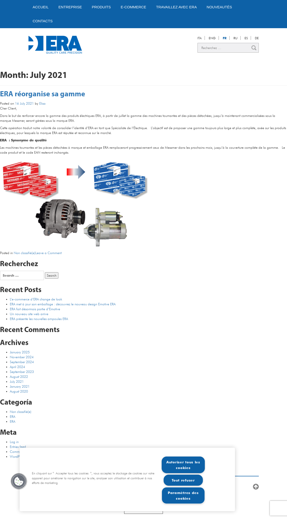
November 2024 (22, 357)
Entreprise (70, 7)
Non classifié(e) (24, 253)
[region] (127, 479)
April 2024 (17, 367)
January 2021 (20, 386)
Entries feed (18, 447)
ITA (199, 38)
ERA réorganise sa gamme (42, 94)
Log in (14, 442)
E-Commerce (133, 7)
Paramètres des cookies (183, 495)
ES (246, 38)
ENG (212, 38)
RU (235, 38)
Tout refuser (183, 480)
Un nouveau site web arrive (29, 314)
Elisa (42, 103)
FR (224, 38)
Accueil (41, 7)
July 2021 (17, 381)
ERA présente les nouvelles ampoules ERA (39, 319)
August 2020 (19, 391)
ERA (12, 417)
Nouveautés (219, 7)
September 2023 (22, 372)
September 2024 (22, 362)
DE (257, 38)
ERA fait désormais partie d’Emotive (35, 309)
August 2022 (19, 377)
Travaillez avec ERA (176, 7)
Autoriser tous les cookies (183, 465)
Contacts (42, 21)
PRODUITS (101, 7)
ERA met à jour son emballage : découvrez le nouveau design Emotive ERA (63, 304)
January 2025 (20, 352)
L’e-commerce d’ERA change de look (36, 299)
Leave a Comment (48, 253)
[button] (19, 481)
